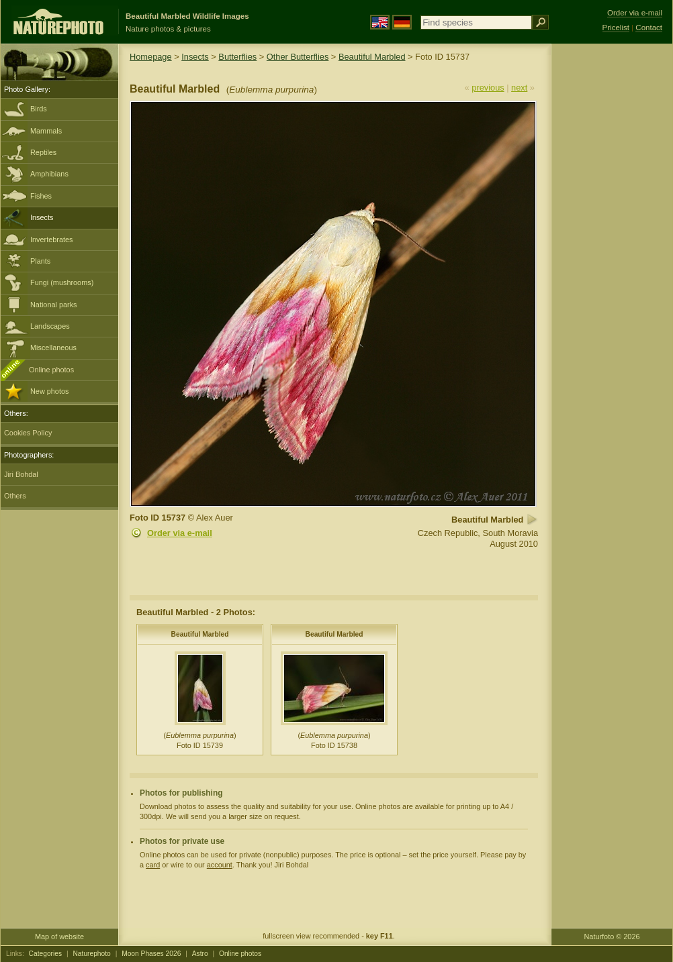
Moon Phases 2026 (151, 953)
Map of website (59, 936)
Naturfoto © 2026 (612, 936)
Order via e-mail (179, 533)
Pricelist (615, 27)
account (219, 865)
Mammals (46, 131)
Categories (45, 953)
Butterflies (237, 57)
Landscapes (50, 326)
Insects (41, 217)
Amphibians (49, 174)
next (519, 88)
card (153, 865)
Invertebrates (51, 239)
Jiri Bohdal (21, 474)
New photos (49, 391)
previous (488, 88)
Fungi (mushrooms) (61, 282)
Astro (200, 953)
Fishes (41, 196)
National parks (53, 305)
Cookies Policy (28, 433)
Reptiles (43, 152)
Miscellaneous (53, 347)
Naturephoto (91, 953)
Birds (38, 109)
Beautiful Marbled (372, 57)
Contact (648, 27)
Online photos (51, 370)
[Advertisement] (612, 258)
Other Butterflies (297, 57)
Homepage (151, 57)
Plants (40, 261)
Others (15, 496)
